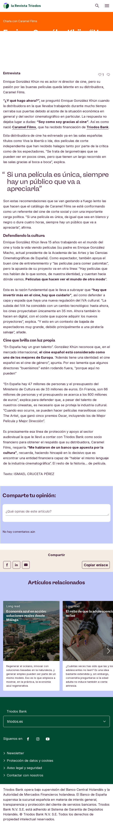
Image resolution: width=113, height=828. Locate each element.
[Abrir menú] (107, 5)
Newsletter (13, 753)
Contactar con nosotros (23, 775)
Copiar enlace (96, 565)
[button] (108, 651)
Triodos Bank (97, 127)
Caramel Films (24, 127)
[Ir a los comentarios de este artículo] (108, 75)
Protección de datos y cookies (28, 761)
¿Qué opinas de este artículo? (29, 511)
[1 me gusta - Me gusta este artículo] (101, 75)
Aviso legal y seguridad (22, 768)
